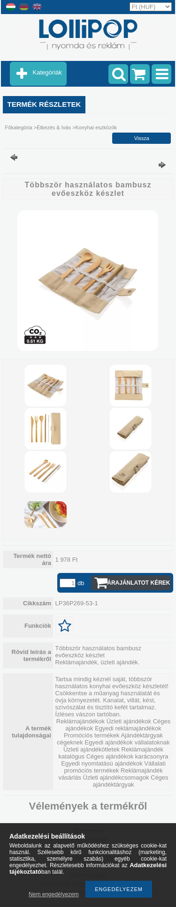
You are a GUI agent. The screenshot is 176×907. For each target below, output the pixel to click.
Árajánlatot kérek (138, 583)
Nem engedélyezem (54, 894)
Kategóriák (47, 72)
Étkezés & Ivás (54, 127)
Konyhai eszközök (96, 127)
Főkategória (18, 127)
